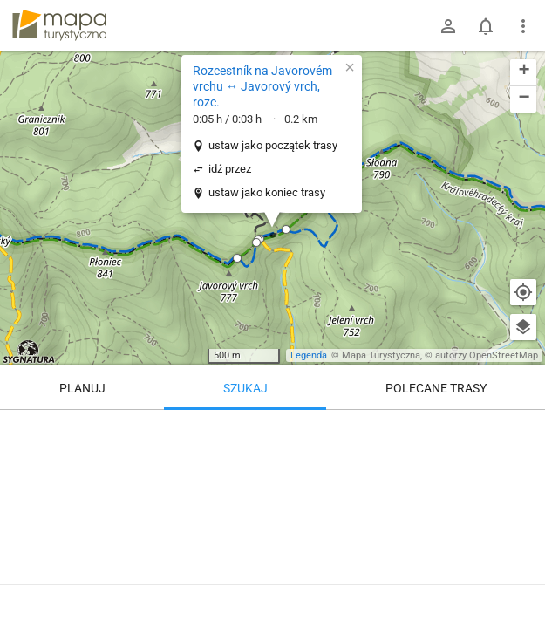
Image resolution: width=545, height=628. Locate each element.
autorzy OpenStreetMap (486, 355)
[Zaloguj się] (448, 26)
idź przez (229, 168)
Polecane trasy (436, 388)
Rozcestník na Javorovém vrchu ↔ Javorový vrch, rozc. (262, 86)
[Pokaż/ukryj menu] (523, 26)
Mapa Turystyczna (381, 355)
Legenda (308, 355)
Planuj (82, 388)
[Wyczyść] (523, 429)
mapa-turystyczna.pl (59, 25)
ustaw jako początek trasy (272, 145)
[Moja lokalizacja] (523, 292)
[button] (237, 258)
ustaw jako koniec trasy (266, 192)
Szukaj (245, 388)
